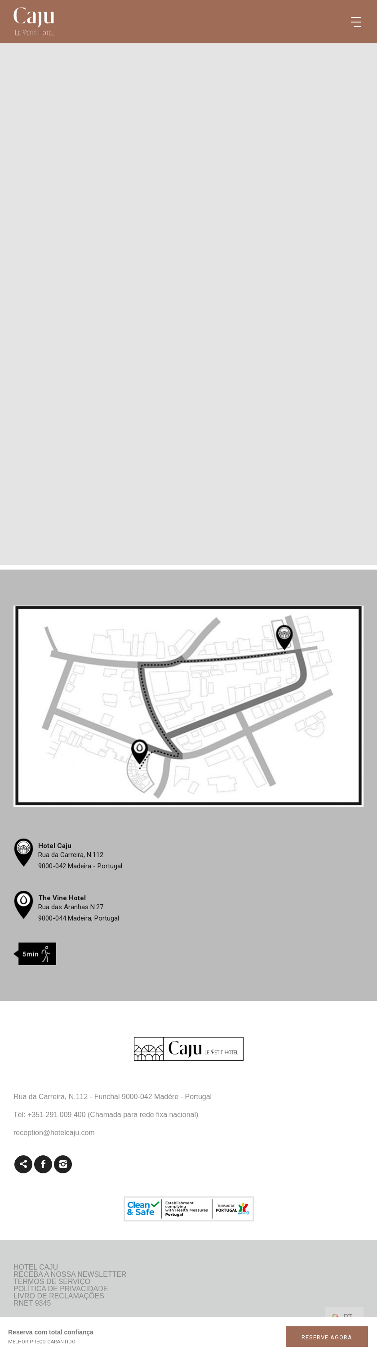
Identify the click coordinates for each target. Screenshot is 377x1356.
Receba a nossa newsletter (70, 1274)
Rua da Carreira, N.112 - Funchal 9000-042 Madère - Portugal (112, 1096)
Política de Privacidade (60, 1289)
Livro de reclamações (58, 1296)
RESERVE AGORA (327, 1337)
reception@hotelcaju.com (54, 1132)
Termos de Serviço (51, 1281)
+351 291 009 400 (56, 1114)
